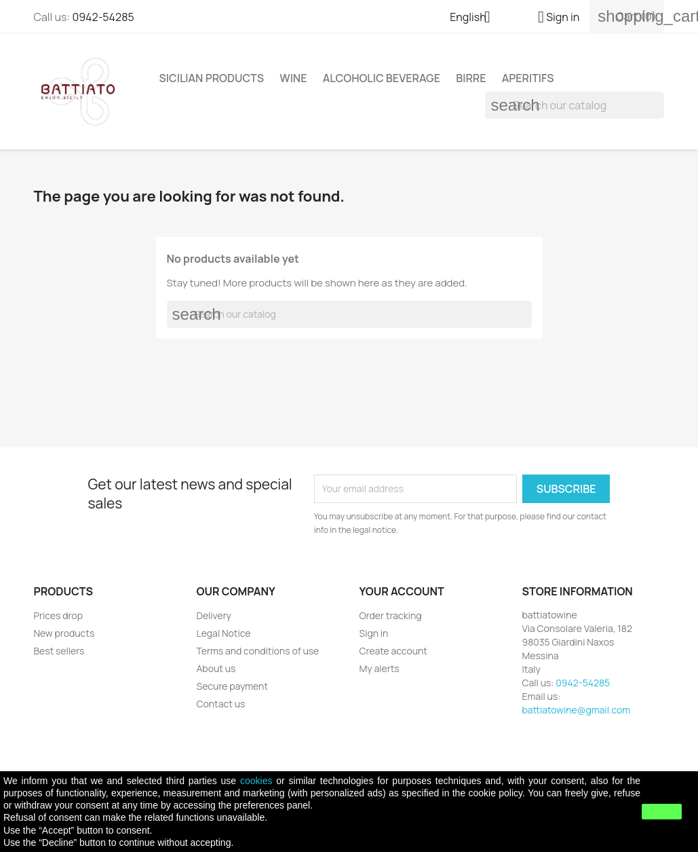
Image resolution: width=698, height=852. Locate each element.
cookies (256, 780)
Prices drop (58, 615)
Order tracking (391, 615)
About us (216, 668)
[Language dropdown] (475, 18)
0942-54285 (103, 17)
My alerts (380, 668)
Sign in (374, 633)
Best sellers (59, 650)
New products (64, 633)
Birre (471, 78)
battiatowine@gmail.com (576, 709)
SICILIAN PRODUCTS (212, 78)
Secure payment (233, 686)
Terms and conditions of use (258, 650)
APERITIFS (528, 78)
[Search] (574, 105)
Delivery (214, 615)
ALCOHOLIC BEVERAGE (381, 78)
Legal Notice (224, 633)
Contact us (221, 703)
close (662, 811)
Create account (393, 650)
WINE (293, 78)
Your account (402, 591)
